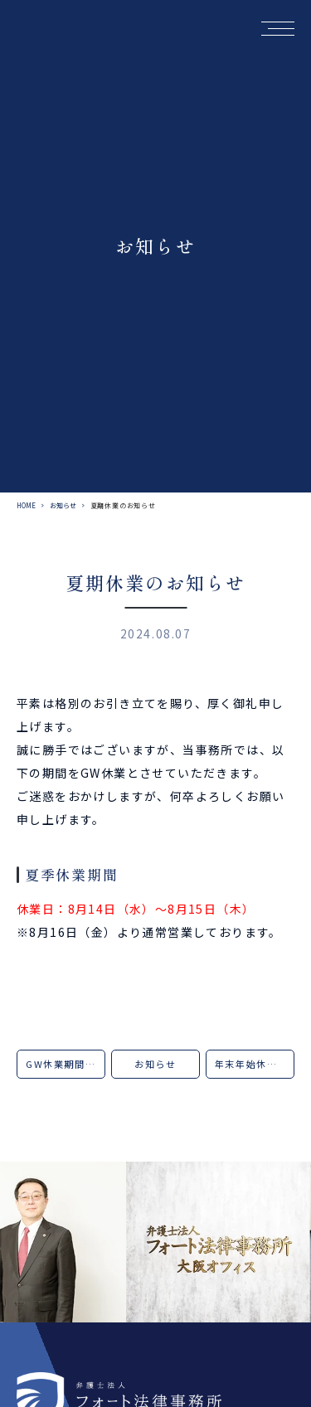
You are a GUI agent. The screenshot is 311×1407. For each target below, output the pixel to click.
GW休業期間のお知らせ (65, 1063)
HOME (26, 505)
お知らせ (63, 505)
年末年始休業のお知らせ (254, 1063)
